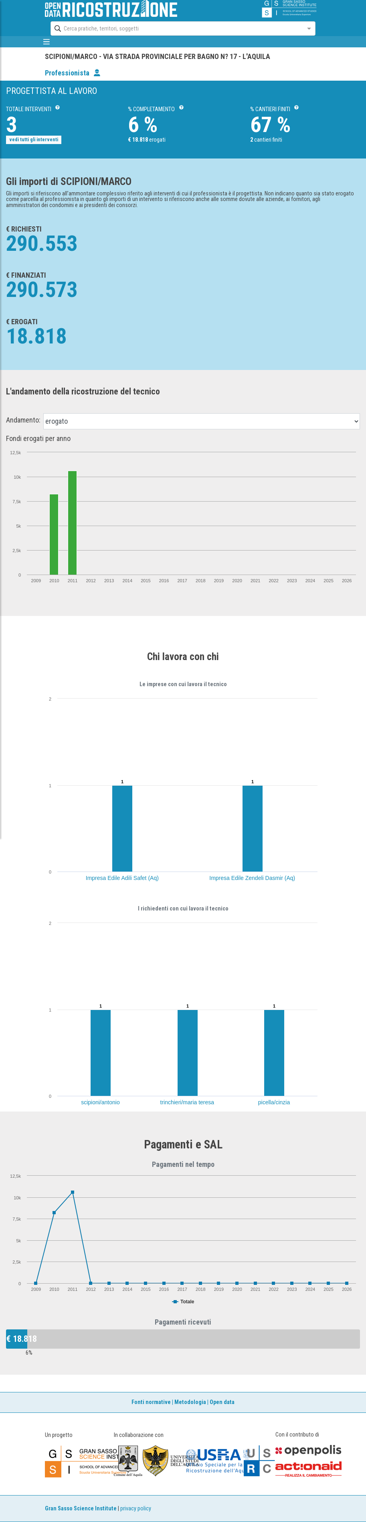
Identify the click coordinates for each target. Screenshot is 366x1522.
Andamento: (23, 420)
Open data (222, 1402)
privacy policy (135, 1508)
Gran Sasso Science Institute (81, 1508)
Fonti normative (151, 1402)
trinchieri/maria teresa (187, 1102)
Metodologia (190, 1402)
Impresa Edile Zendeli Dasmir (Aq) (252, 878)
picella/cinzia (274, 1102)
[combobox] (176, 28)
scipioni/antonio (100, 1102)
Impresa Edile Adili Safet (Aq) (122, 878)
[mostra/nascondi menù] (47, 41)
